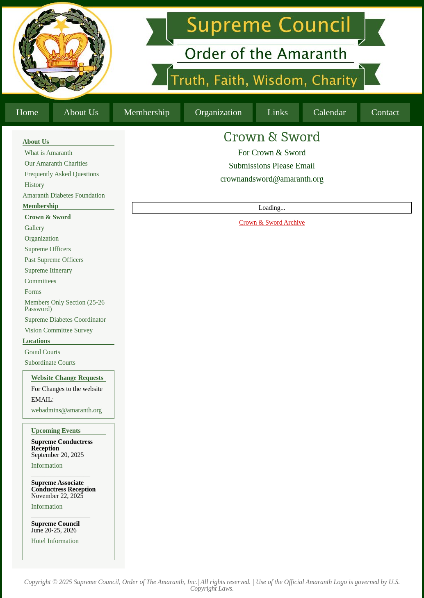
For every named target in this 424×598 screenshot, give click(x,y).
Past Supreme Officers (54, 260)
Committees (40, 281)
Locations (36, 341)
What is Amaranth (48, 153)
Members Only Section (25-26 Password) (65, 305)
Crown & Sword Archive (272, 222)
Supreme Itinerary (48, 270)
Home (27, 112)
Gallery (34, 228)
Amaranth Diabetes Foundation (64, 195)
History (34, 185)
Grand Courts (42, 352)
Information (46, 465)
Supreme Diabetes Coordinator (65, 319)
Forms (33, 292)
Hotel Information (55, 541)
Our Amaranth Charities (56, 163)
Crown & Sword (48, 217)
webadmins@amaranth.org (66, 410)
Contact (385, 112)
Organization (218, 112)
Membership (146, 112)
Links (277, 112)
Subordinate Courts (50, 362)
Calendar (329, 112)
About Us (81, 112)
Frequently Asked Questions (62, 174)
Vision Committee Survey (59, 330)
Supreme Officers (48, 249)
